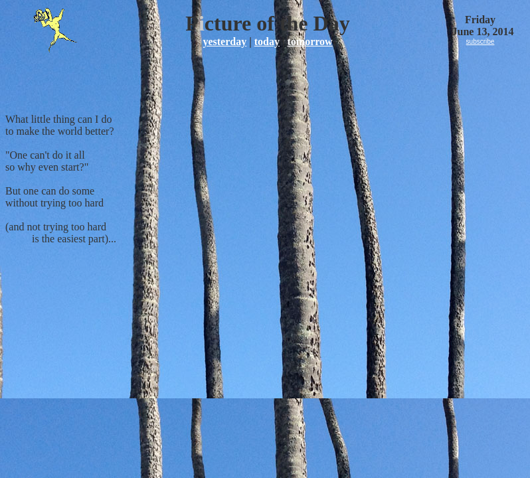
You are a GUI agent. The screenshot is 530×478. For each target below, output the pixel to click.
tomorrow (309, 41)
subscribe (480, 41)
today (267, 41)
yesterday (224, 41)
